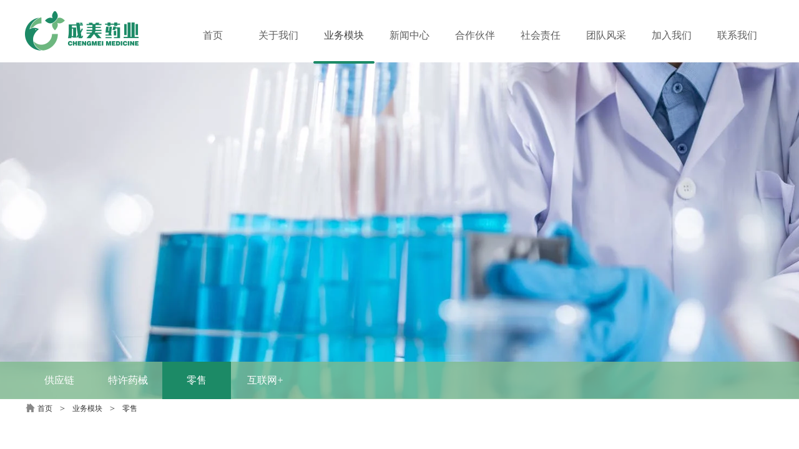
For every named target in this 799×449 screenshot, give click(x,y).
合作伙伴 (475, 35)
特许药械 (128, 380)
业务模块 (87, 408)
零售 (197, 380)
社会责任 (541, 35)
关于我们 (278, 35)
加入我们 (672, 35)
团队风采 (606, 35)
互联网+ (265, 380)
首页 (44, 408)
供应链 (59, 380)
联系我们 (737, 35)
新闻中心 (409, 35)
